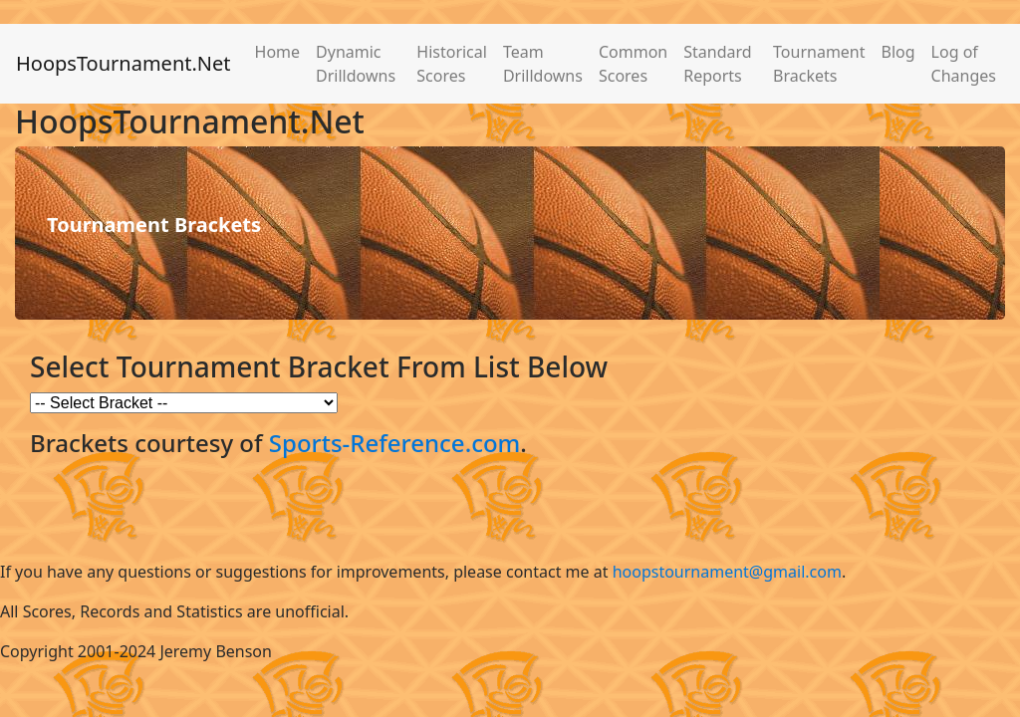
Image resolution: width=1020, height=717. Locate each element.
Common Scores (633, 64)
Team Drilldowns (543, 64)
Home (278, 52)
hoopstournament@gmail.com (727, 572)
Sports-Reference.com (395, 442)
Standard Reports (717, 64)
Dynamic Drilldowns (355, 64)
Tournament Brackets (819, 64)
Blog (898, 52)
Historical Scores (451, 64)
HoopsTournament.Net (123, 63)
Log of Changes (963, 64)
